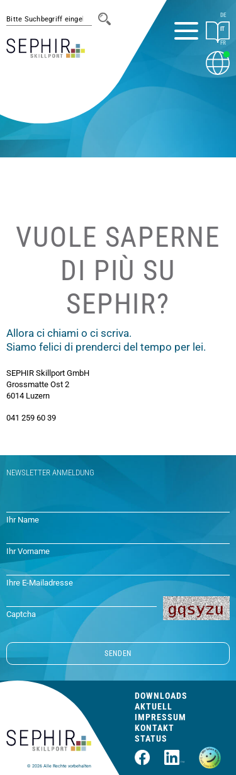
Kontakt (154, 728)
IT (222, 29)
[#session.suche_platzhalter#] (49, 19)
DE (223, 15)
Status (151, 738)
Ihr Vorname (28, 551)
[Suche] (104, 19)
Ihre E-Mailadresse (39, 582)
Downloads (161, 696)
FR (223, 43)
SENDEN (118, 653)
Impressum (160, 717)
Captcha (21, 614)
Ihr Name (22, 519)
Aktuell (153, 706)
